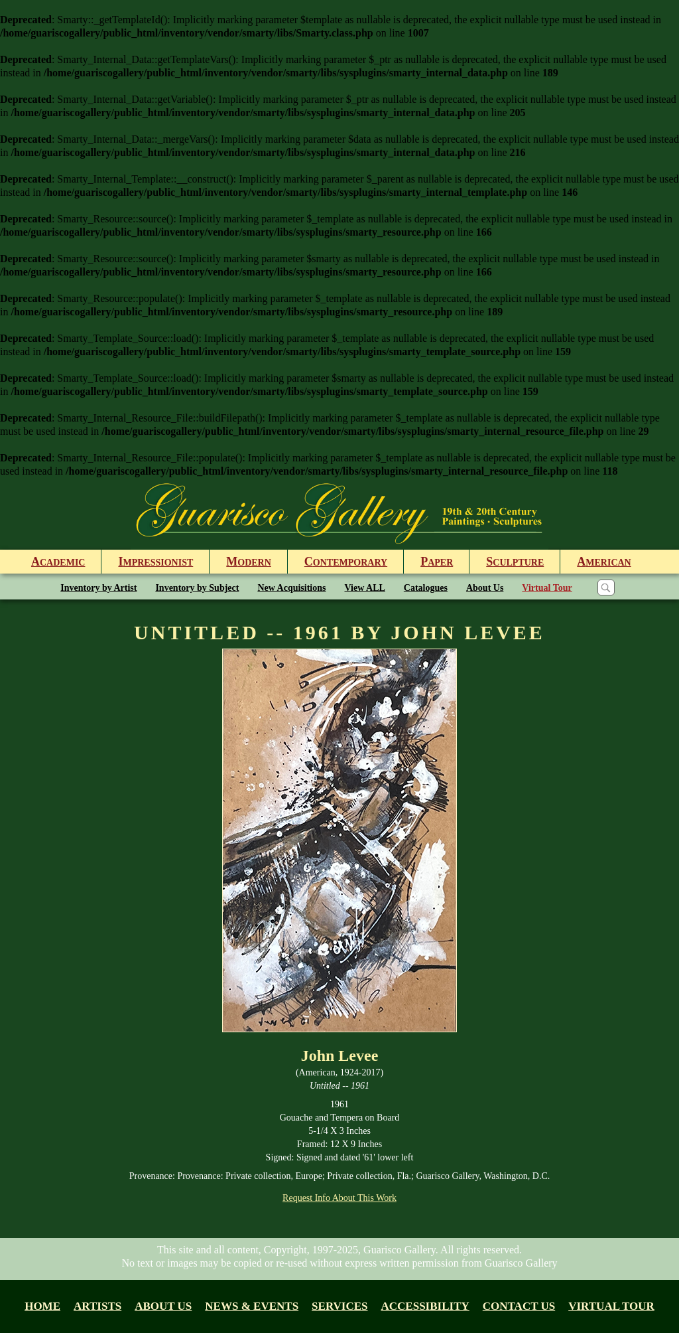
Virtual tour (611, 1306)
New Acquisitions (291, 588)
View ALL (365, 588)
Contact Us (519, 1306)
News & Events (251, 1306)
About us (163, 1306)
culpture (515, 561)
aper (436, 561)
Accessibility (425, 1306)
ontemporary (345, 561)
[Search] (606, 587)
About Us (484, 588)
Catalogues (426, 588)
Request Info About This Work (339, 1198)
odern (248, 561)
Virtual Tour (547, 588)
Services (339, 1306)
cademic (58, 561)
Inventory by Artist (98, 588)
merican (604, 561)
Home (42, 1306)
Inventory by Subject (197, 588)
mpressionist (155, 561)
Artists (97, 1306)
